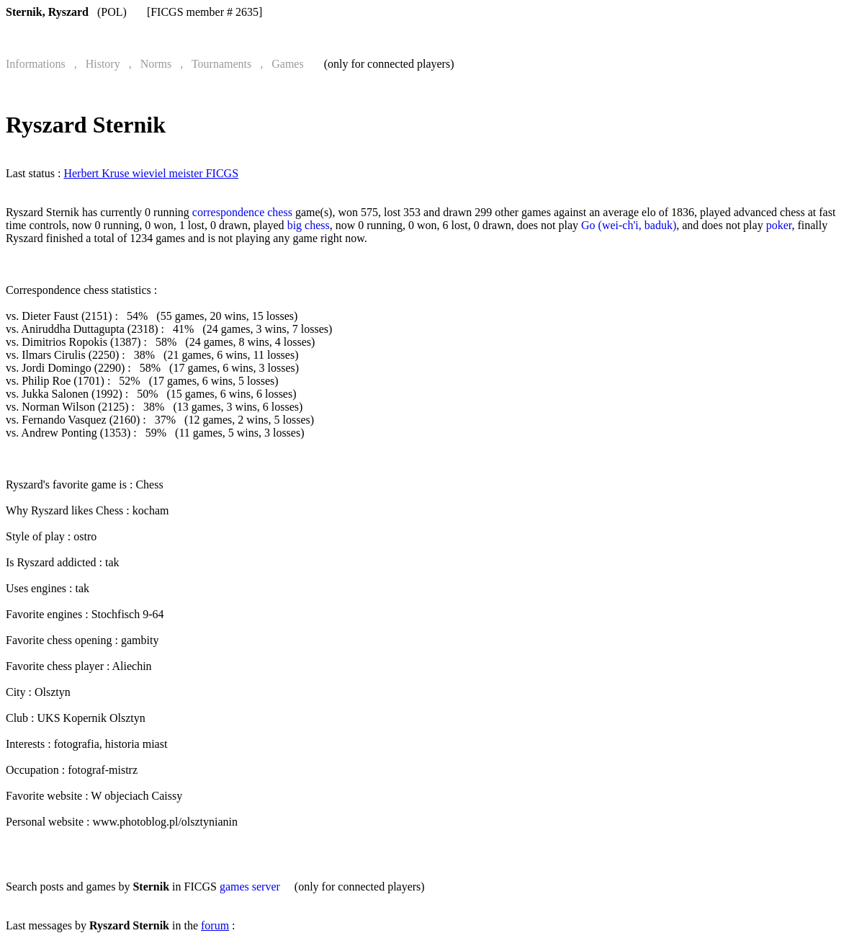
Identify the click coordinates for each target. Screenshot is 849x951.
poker (779, 225)
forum (215, 925)
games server (250, 886)
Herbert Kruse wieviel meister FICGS (150, 173)
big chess (308, 225)
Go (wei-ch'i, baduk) (628, 225)
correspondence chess (242, 212)
